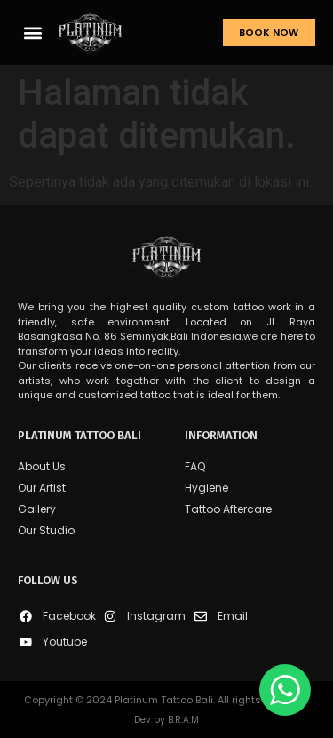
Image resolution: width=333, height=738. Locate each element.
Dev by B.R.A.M (166, 719)
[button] (32, 32)
